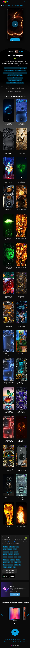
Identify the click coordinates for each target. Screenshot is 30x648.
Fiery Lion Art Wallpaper (21, 238)
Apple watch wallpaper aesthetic (15, 75)
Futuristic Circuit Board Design (21, 296)
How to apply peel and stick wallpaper (15, 82)
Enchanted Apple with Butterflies (9, 296)
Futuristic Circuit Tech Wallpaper (8, 210)
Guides (24, 641)
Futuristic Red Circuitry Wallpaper (9, 441)
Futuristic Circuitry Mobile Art (9, 469)
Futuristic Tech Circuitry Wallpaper (21, 383)
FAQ (21, 641)
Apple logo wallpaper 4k (9, 68)
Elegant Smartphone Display (21, 469)
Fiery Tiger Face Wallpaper (21, 441)
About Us (17, 638)
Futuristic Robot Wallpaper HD (8, 498)
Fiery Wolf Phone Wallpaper (9, 527)
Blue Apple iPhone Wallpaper (21, 124)
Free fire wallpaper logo (20, 70)
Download (15, 40)
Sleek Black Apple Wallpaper (8, 152)
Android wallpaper (13, 542)
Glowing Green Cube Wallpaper (21, 181)
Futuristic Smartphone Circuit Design (9, 383)
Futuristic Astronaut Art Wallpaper (21, 210)
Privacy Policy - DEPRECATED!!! (11, 641)
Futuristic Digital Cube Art (21, 325)
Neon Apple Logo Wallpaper (8, 124)
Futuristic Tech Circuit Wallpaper (9, 181)
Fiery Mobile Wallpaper (21, 526)
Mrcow (18, 51)
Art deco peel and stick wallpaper (15, 77)
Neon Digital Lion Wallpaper (8, 268)
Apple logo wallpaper (17, 5)
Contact (12, 638)
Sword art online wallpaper (9, 73)
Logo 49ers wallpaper (9, 70)
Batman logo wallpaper (21, 68)
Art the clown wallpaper (22, 73)
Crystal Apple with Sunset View (9, 412)
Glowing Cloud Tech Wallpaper (8, 239)
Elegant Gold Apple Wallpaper (21, 152)
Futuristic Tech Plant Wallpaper (21, 354)
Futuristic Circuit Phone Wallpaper (9, 325)
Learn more (15, 594)
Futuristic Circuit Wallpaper (8, 354)
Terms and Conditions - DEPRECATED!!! (14, 639)
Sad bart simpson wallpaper (15, 80)
